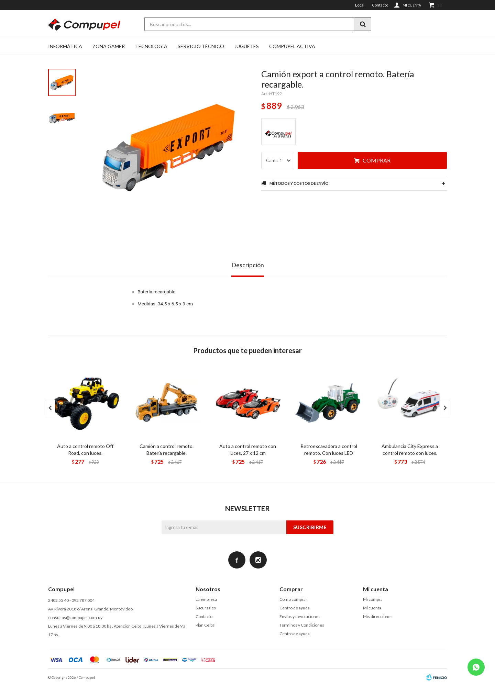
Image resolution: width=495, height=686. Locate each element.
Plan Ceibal (206, 625)
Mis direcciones (378, 616)
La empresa (206, 599)
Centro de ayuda (294, 607)
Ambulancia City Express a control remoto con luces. (410, 449)
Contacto (380, 5)
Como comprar (293, 599)
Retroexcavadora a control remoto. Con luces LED (328, 449)
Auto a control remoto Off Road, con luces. (85, 449)
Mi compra (373, 599)
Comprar (376, 160)
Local (359, 5)
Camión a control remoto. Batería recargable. (167, 449)
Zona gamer (108, 46)
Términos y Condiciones (301, 625)
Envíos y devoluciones (299, 616)
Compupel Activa (292, 46)
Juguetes (246, 46)
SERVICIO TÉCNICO (201, 46)
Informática (65, 46)
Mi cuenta (372, 607)
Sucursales (206, 607)
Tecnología (151, 46)
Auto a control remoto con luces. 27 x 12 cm (247, 449)
